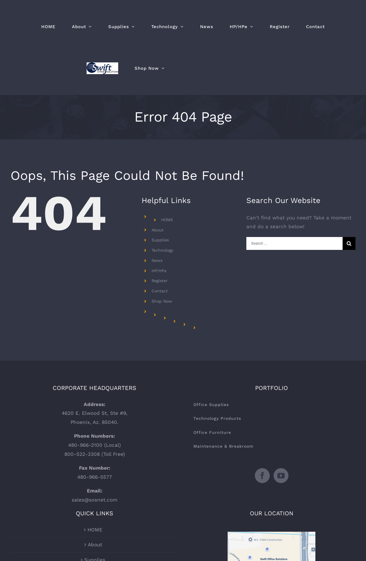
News (157, 260)
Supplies (160, 240)
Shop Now (162, 301)
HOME (167, 219)
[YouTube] (281, 475)
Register (160, 280)
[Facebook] (262, 475)
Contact (160, 291)
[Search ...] (294, 243)
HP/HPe (159, 270)
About (158, 230)
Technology (162, 250)
